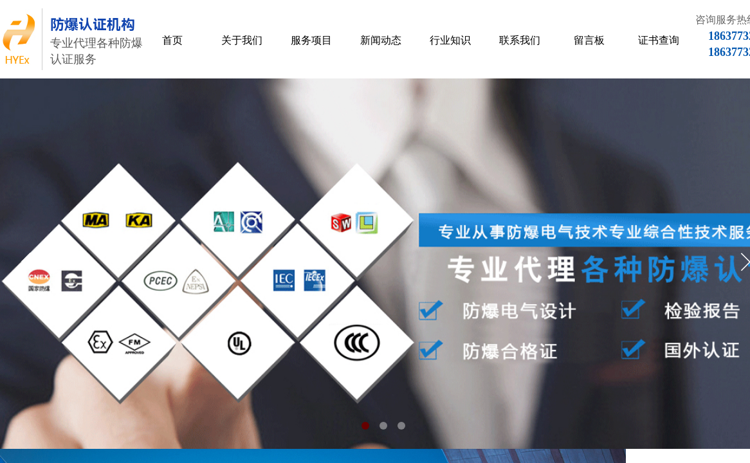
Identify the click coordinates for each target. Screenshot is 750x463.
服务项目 (311, 40)
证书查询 (658, 40)
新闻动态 (380, 40)
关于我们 (241, 40)
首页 (172, 40)
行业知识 (450, 40)
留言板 (589, 40)
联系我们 (519, 40)
